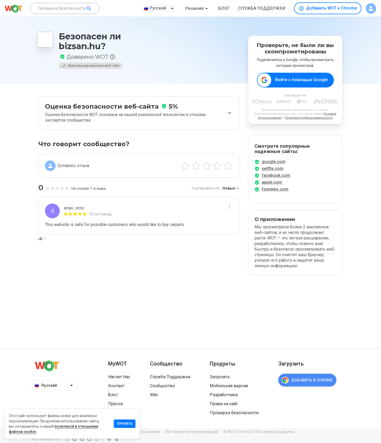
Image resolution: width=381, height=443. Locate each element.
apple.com (272, 182)
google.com (273, 161)
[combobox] (65, 8)
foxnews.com (275, 189)
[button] (197, 8)
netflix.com (272, 168)
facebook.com (276, 175)
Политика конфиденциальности (309, 117)
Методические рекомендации (191, 431)
